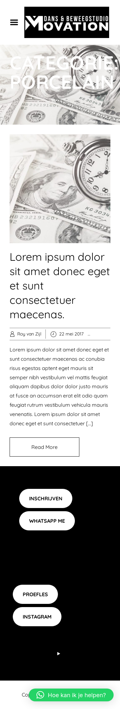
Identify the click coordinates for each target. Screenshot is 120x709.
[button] (71, 695)
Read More (44, 447)
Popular (109, 334)
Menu (16, 22)
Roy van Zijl (29, 334)
